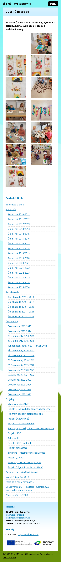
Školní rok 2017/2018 (19, 248)
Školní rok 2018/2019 (19, 253)
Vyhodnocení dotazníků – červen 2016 (27, 345)
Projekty (10, 399)
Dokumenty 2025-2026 (19, 394)
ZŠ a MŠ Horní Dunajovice (17, 3)
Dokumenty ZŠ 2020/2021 (21, 370)
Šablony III (13, 438)
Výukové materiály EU (19, 404)
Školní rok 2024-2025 (19, 282)
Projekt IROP (14, 433)
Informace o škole (15, 204)
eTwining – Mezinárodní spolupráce (26, 452)
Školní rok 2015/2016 (19, 238)
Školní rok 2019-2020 (19, 258)
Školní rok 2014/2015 (19, 233)
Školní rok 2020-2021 (19, 263)
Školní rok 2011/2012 (19, 219)
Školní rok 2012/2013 (19, 224)
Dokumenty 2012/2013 (19, 326)
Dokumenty (12, 321)
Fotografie (11, 209)
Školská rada (12, 292)
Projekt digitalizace (17, 447)
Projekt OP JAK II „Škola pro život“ (25, 467)
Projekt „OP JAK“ (16, 457)
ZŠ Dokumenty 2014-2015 (21, 336)
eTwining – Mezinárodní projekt (24, 462)
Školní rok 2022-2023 (19, 272)
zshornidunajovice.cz (15, 514)
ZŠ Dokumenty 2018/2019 (21, 360)
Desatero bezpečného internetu (22, 472)
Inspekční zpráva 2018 (17, 477)
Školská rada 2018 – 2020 (21, 306)
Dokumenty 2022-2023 (19, 379)
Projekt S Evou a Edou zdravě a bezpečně (29, 408)
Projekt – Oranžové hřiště (21, 423)
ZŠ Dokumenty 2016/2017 (21, 350)
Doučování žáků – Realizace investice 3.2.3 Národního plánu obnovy (27, 488)
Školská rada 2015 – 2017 (21, 301)
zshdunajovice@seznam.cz (18, 517)
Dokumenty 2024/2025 (19, 389)
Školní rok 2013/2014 (19, 228)
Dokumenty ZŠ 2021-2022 (21, 374)
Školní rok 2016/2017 (19, 243)
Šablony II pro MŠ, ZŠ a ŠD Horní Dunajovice (31, 428)
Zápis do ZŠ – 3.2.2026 (17, 495)
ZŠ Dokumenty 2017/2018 (21, 355)
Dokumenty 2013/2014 (19, 331)
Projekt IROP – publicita (20, 443)
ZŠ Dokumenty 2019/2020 (21, 365)
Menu (53, 4)
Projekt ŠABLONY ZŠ (18, 418)
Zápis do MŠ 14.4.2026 (28, 534)
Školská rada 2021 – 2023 (21, 311)
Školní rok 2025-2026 (19, 287)
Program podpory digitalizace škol (25, 413)
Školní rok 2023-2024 (19, 277)
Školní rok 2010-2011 (19, 214)
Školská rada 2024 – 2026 (21, 316)
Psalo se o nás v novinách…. (20, 481)
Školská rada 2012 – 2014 (21, 297)
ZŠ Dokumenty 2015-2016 (21, 340)
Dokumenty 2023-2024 (19, 384)
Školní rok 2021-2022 (19, 267)
